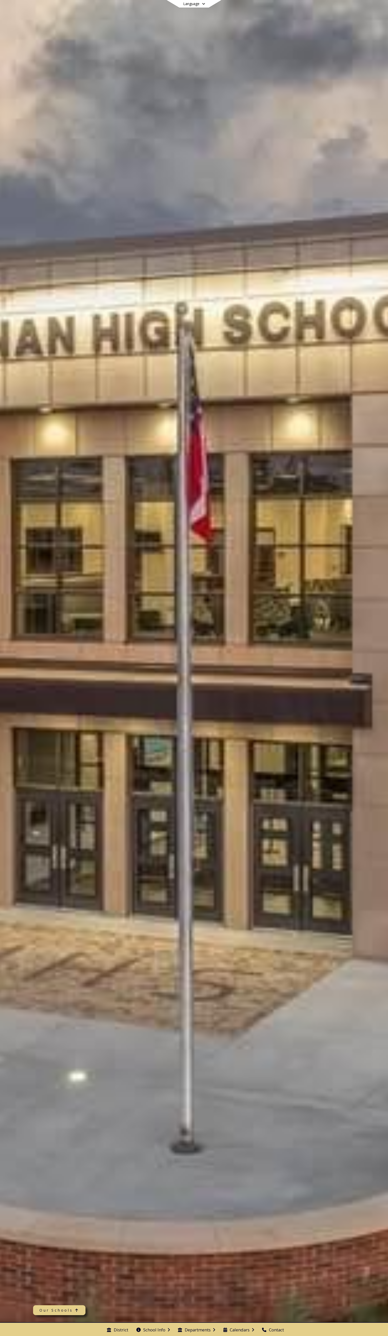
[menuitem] (117, 1329)
